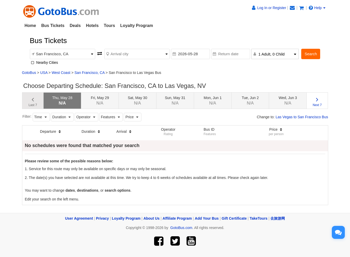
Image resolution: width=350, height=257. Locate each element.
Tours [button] (109, 25)
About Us (151, 218)
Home (30, 25)
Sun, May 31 (175, 100)
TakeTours (258, 218)
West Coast (61, 73)
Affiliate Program (177, 218)
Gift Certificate (234, 218)
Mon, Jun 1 (213, 100)
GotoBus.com (181, 228)
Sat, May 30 (137, 100)
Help (317, 8)
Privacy (102, 218)
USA (43, 73)
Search (311, 54)
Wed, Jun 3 (288, 100)
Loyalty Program (136, 25)
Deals (75, 25)
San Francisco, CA (89, 73)
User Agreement (79, 218)
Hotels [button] (92, 25)
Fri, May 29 (100, 100)
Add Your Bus (207, 218)
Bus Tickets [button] (53, 25)
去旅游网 (277, 218)
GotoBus (29, 73)
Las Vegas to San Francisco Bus (302, 117)
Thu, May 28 (62, 100)
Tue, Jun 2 (250, 100)
